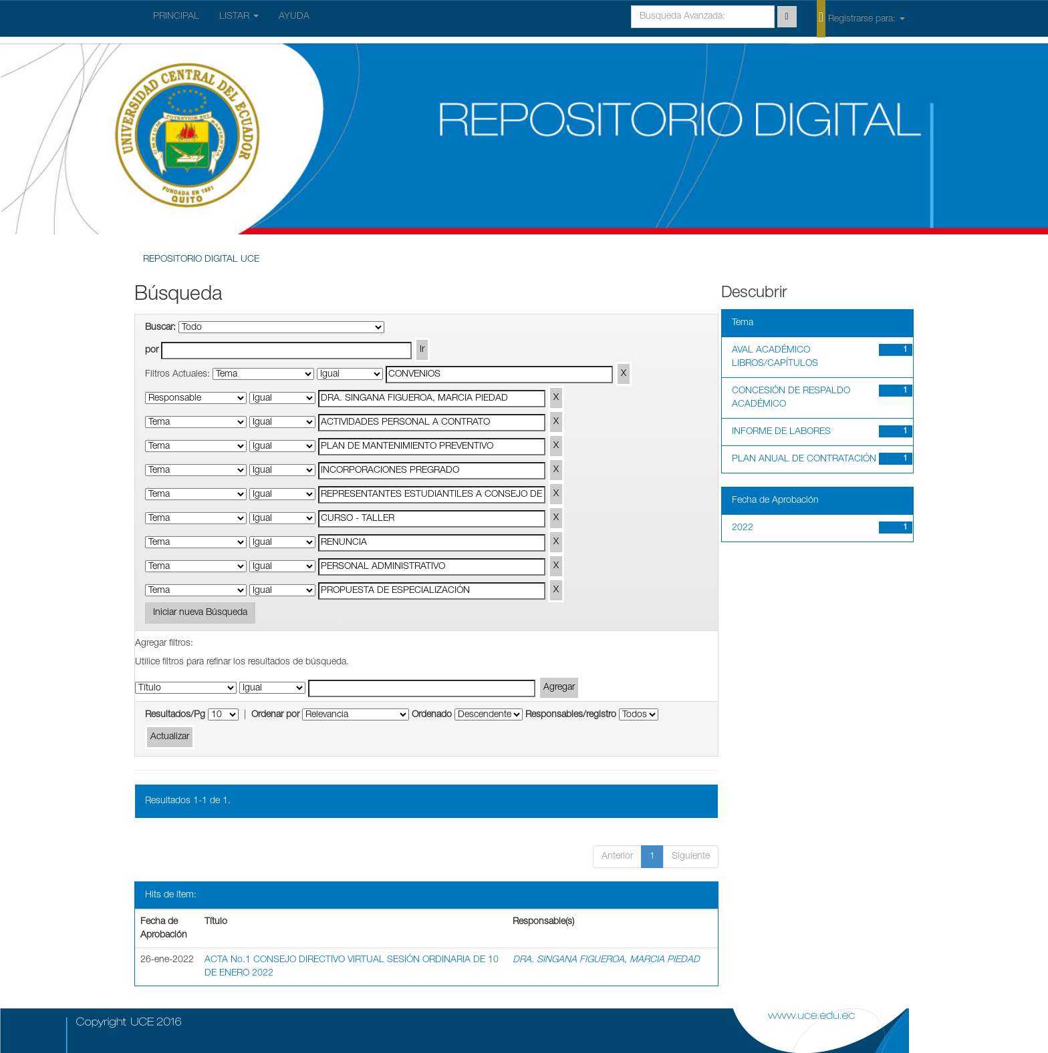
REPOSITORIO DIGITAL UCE (201, 259)
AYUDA (294, 16)
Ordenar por (275, 715)
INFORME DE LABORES (781, 432)
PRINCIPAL (176, 16)
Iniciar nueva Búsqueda (200, 613)
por (151, 350)
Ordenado (432, 715)
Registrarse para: (861, 18)
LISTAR (239, 16)
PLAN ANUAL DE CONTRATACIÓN (804, 459)
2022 (742, 528)
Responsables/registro (570, 715)
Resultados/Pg (175, 715)
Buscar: (160, 328)
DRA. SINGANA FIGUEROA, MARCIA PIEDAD (606, 960)
